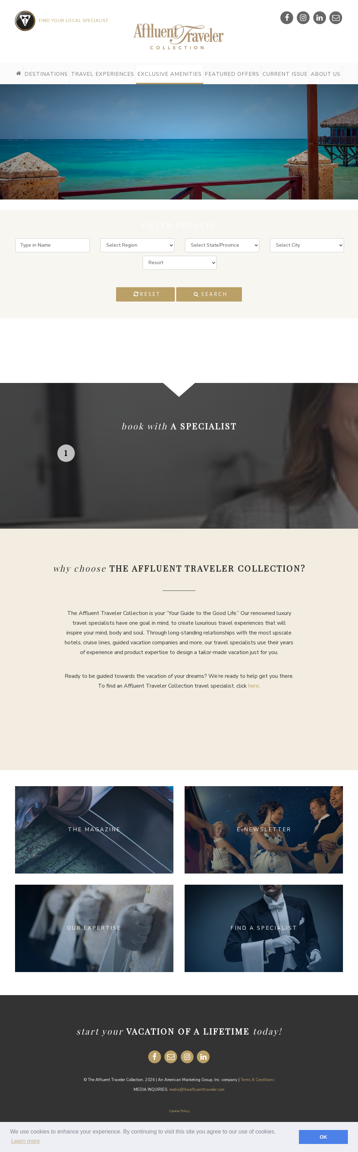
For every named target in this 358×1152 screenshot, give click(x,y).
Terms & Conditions (257, 1079)
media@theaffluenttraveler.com (196, 1089)
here (253, 686)
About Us (326, 74)
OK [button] (323, 1137)
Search (211, 294)
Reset (147, 294)
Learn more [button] (25, 1141)
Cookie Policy (179, 1111)
